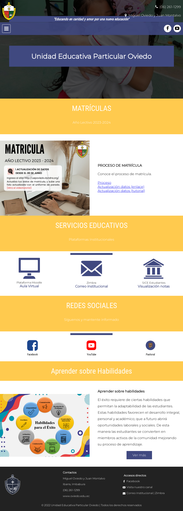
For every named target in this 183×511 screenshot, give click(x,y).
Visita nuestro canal (139, 487)
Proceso (104, 183)
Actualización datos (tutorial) (121, 191)
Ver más (139, 455)
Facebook (133, 481)
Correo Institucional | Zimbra (146, 493)
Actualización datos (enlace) (121, 187)
